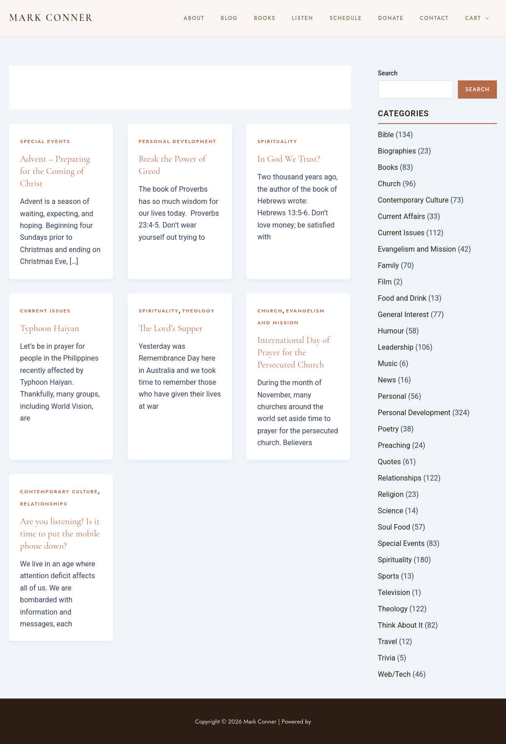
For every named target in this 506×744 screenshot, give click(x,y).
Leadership (396, 347)
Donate (405, 18)
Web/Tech (394, 674)
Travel (388, 641)
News (387, 380)
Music (388, 363)
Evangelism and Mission (417, 249)
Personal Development (177, 141)
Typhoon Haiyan (49, 328)
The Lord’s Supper (170, 328)
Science (390, 510)
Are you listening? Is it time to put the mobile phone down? (60, 533)
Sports (388, 576)
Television (394, 592)
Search (388, 73)
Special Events (45, 141)
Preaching (394, 445)
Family (388, 265)
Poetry (388, 429)
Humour (391, 331)
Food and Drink (402, 298)
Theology (198, 310)
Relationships (44, 503)
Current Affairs (401, 216)
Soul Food (394, 527)
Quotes (389, 461)
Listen (328, 18)
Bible (386, 134)
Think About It (400, 625)
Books (297, 18)
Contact (442, 18)
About (237, 18)
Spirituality (277, 141)
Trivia (387, 658)
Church (270, 310)
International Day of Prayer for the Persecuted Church (293, 352)
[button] (488, 18)
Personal (392, 396)
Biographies (397, 151)
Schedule (366, 18)
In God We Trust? (288, 159)
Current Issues (45, 310)
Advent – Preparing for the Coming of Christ (55, 171)
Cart (479, 18)
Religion (391, 494)
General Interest (403, 314)
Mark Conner (51, 18)
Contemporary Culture (59, 491)
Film (385, 282)
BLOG (266, 18)
